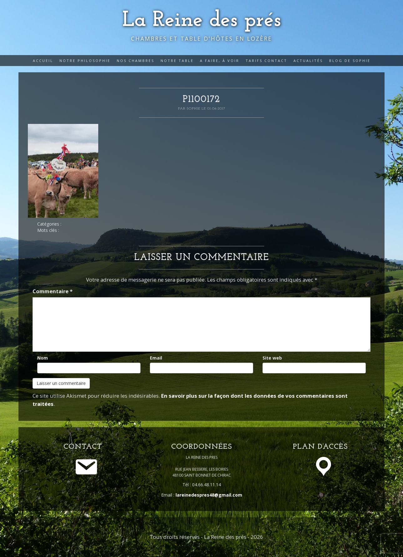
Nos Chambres (135, 60)
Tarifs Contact (266, 60)
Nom (42, 358)
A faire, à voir (219, 60)
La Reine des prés (201, 20)
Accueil (43, 60)
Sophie (194, 108)
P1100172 (201, 100)
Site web (272, 358)
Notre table (177, 60)
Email (156, 358)
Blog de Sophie (349, 60)
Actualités (308, 60)
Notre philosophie (84, 60)
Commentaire (53, 291)
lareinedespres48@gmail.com (209, 495)
